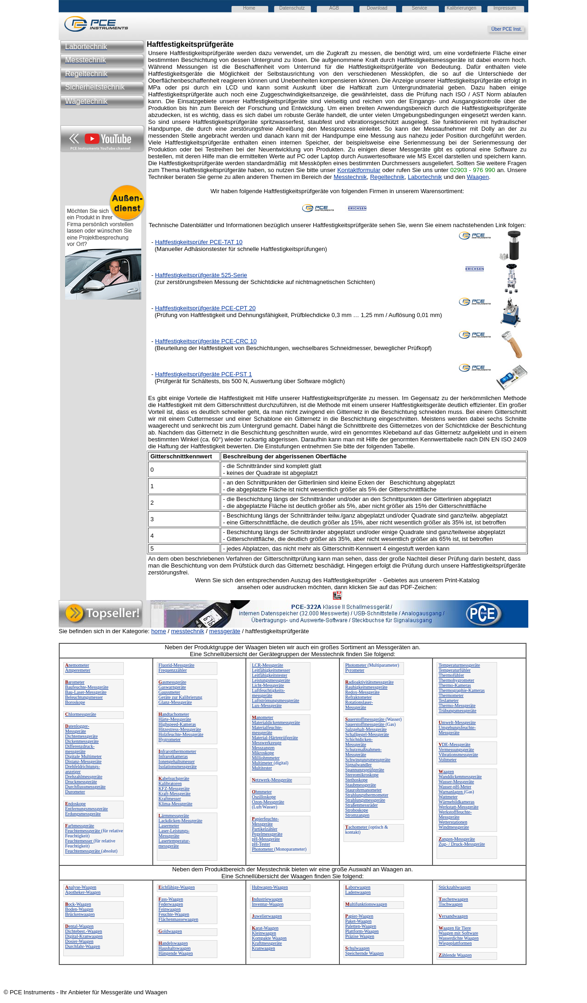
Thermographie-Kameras (461, 690)
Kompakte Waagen (269, 938)
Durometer (75, 791)
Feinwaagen (170, 909)
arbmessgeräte (79, 825)
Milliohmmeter (266, 757)
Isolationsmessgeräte (178, 766)
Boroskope (75, 702)
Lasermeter (169, 825)
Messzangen (263, 747)
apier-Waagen (359, 916)
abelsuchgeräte (174, 778)
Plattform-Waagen (362, 931)
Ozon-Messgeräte (268, 801)
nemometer (77, 665)
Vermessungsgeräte (456, 749)
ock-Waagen (78, 904)
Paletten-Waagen (361, 926)
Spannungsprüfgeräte (364, 769)
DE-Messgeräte (454, 744)
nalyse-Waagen (80, 887)
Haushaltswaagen (175, 948)
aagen (446, 771)
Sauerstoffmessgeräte (365, 724)
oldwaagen (170, 931)
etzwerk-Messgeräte (272, 779)
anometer (262, 717)
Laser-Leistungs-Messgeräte (174, 833)
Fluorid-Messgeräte (176, 665)
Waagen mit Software (458, 933)
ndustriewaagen (267, 899)
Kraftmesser (170, 798)
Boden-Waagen (79, 909)
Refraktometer (358, 697)
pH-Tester (261, 844)
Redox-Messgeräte (362, 692)
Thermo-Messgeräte (457, 705)
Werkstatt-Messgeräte (458, 806)
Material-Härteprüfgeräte (275, 737)
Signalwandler (358, 764)
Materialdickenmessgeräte (276, 722)
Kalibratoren (170, 783)
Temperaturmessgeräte (459, 665)
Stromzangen (357, 815)
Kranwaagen (263, 948)
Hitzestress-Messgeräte (180, 729)
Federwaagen (171, 904)
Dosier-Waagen (79, 941)
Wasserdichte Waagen (458, 938)
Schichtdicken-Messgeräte (359, 742)
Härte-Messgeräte (175, 719)
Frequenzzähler (173, 670)
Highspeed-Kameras (177, 724)
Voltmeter (447, 759)
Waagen (478, 176)
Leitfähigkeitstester (269, 675)
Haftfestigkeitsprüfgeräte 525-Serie (201, 275)
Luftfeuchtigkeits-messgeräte (268, 693)
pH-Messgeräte (266, 838)
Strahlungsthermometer (366, 794)
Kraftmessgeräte (267, 943)
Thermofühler (451, 675)
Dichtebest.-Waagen (83, 931)
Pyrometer (355, 670)
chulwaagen (357, 948)
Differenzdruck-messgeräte (79, 749)
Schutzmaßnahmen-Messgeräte (363, 752)
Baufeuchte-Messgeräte (86, 687)
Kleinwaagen (264, 933)
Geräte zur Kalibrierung (181, 697)
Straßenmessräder (361, 805)
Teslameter (448, 700)
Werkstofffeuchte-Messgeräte (454, 814)
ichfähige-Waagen (177, 887)
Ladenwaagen (358, 892)
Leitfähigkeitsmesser (271, 670)
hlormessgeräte (80, 714)
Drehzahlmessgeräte (83, 776)
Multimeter (263, 762)
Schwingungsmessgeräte (367, 759)
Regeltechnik (387, 176)
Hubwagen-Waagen (270, 887)
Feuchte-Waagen (174, 914)
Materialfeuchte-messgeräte (267, 730)
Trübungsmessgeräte (457, 710)
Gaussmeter (169, 692)
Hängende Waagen (176, 953)
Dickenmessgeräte (82, 741)
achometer (357, 827)
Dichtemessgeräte (81, 736)
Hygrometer (170, 739)
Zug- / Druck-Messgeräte (461, 844)
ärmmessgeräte (174, 815)
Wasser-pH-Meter (454, 786)
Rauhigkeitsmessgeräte (366, 687)
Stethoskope (356, 779)
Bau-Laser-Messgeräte (85, 692)
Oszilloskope (264, 796)
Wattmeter (447, 796)
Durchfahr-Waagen (82, 946)
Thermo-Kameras (454, 685)
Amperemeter (77, 670)
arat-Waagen (265, 928)
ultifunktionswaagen (366, 904)
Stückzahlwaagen (454, 887)
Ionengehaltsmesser (177, 761)
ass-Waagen (171, 899)
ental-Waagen (79, 926)
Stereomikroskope (362, 774)
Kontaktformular (358, 170)
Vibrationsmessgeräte (458, 754)
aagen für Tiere (454, 928)
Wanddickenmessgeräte (460, 776)
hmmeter (261, 791)
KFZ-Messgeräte (174, 788)
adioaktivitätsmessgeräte (369, 682)
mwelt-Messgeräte (457, 722)
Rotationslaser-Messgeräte (359, 705)
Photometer (263, 849)
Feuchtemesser (79, 840)
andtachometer (174, 714)
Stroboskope (356, 810)
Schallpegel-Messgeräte (367, 734)
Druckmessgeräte (81, 781)
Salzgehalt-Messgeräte (366, 729)
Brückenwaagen (79, 914)
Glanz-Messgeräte (175, 702)
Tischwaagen (450, 904)
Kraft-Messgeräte (175, 793)
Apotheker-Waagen (82, 892)
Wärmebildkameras (456, 801)
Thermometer (450, 695)
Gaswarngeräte (172, 687)
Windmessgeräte (453, 827)
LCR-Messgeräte (267, 665)
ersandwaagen (453, 916)
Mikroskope (263, 752)
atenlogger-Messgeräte (77, 729)
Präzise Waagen (359, 936)
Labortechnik (425, 176)
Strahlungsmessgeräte (365, 799)
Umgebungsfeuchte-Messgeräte (457, 730)
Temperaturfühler (454, 670)
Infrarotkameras (173, 756)
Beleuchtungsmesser (84, 697)
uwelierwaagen (267, 916)
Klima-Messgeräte (176, 803)
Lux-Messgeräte (267, 705)
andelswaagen (173, 943)
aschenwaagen (453, 899)
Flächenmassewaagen (179, 919)
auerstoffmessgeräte (365, 719)
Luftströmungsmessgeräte (275, 700)
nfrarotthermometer (177, 751)
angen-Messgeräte (456, 838)
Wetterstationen (452, 822)
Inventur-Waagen (267, 904)
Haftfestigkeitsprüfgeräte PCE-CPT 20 (205, 308)
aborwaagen (358, 887)
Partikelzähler (264, 828)
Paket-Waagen (358, 921)
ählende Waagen (454, 955)
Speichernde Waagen (364, 953)
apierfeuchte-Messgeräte (265, 821)
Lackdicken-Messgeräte (181, 820)
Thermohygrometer (456, 680)
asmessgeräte (173, 682)
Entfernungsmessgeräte (86, 808)
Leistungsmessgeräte (271, 680)
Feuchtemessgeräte (83, 830)
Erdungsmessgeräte (83, 813)
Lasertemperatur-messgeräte (174, 843)
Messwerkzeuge (266, 742)
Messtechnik (349, 176)
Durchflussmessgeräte (85, 786)
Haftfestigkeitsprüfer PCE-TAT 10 (199, 242)
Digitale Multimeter (83, 756)
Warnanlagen (451, 791)
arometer (74, 682)
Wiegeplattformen (454, 943)
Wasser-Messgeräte (456, 781)
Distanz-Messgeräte (83, 761)
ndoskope (75, 803)
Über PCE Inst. (509, 29)
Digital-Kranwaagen (84, 936)
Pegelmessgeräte (267, 833)
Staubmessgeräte (360, 784)
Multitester (262, 767)
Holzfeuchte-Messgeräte (181, 734)
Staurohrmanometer (363, 789)
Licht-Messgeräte (268, 685)
